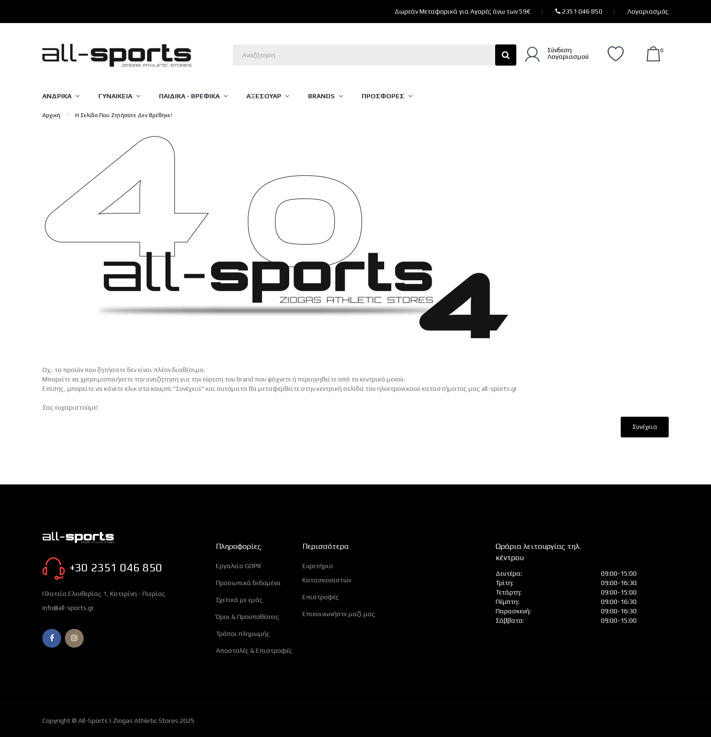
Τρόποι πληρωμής (243, 633)
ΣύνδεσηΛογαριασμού (568, 53)
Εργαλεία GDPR (238, 566)
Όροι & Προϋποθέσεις (247, 616)
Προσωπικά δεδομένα (248, 582)
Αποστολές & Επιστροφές (254, 650)
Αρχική (51, 115)
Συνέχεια (644, 426)
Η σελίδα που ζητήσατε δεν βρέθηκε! (123, 115)
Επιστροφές (320, 597)
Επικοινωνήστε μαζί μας (338, 614)
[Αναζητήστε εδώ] (374, 54)
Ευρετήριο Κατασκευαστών (326, 573)
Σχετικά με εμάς (239, 599)
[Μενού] (65, 96)
